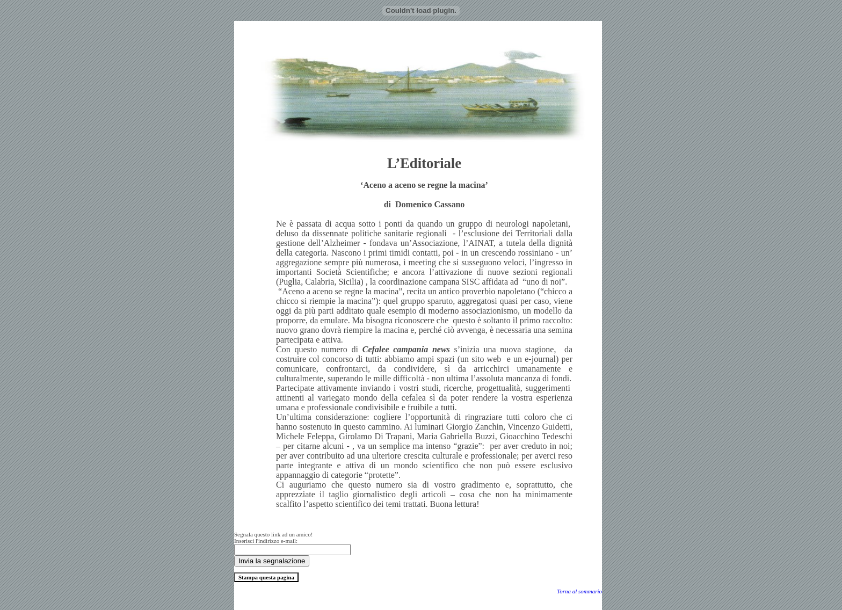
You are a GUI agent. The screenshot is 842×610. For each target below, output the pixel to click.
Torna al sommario (579, 591)
